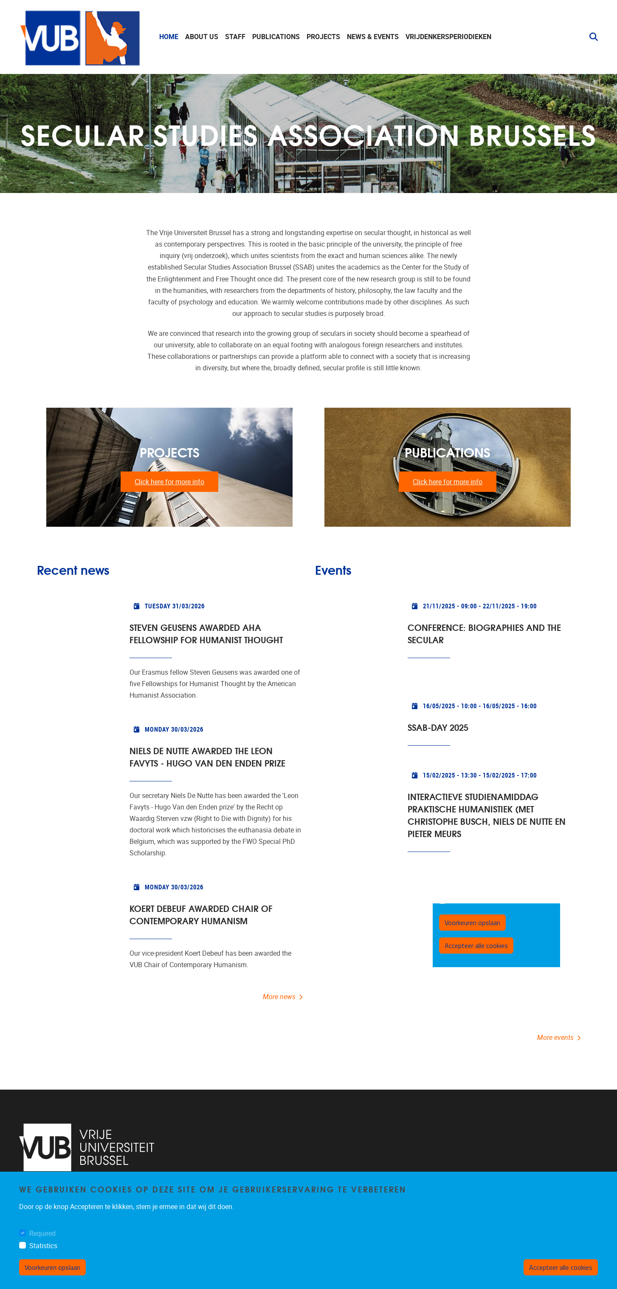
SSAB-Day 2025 (438, 726)
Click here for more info (169, 482)
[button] (590, 37)
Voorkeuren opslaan (52, 1267)
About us (201, 37)
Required (42, 1233)
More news (279, 997)
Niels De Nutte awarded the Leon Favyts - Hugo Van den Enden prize (207, 756)
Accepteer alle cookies (560, 1267)
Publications (276, 37)
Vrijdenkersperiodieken (448, 37)
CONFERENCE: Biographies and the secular (484, 633)
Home (168, 37)
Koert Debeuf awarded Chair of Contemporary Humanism (201, 914)
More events (555, 1037)
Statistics (43, 1246)
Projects (323, 37)
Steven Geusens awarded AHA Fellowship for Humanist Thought (206, 633)
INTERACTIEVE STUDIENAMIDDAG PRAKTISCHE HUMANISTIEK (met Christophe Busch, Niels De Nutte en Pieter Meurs (487, 814)
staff (235, 37)
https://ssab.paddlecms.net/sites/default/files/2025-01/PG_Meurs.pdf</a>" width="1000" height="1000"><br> (496, 935)
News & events (373, 37)
